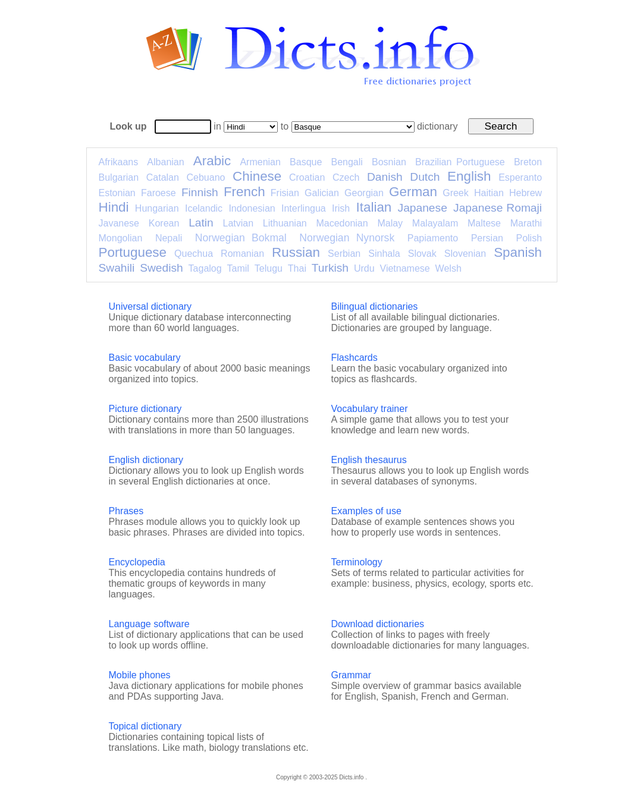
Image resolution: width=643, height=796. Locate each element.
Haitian (489, 193)
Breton (528, 162)
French (244, 191)
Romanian (242, 253)
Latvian (238, 223)
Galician (322, 193)
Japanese (422, 208)
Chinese (257, 176)
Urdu (364, 268)
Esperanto (520, 177)
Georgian (364, 193)
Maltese (484, 223)
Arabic (212, 160)
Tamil (238, 268)
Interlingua (303, 208)
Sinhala (384, 253)
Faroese (158, 193)
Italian (374, 207)
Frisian (285, 193)
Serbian (344, 253)
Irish (341, 208)
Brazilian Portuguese (460, 162)
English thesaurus (369, 460)
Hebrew (525, 193)
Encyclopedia (137, 562)
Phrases (126, 511)
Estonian (117, 193)
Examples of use (366, 511)
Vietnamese (405, 268)
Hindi (114, 207)
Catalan (162, 177)
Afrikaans (119, 162)
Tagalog (205, 268)
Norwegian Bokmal (241, 238)
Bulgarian (119, 177)
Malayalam (435, 223)
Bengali (346, 162)
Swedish (161, 268)
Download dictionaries (378, 624)
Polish (529, 238)
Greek (456, 193)
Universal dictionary (150, 306)
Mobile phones (140, 675)
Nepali (168, 238)
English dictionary (146, 460)
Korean (164, 223)
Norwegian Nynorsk (346, 238)
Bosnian (389, 162)
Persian (487, 238)
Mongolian (121, 238)
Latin (201, 222)
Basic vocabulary (145, 358)
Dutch (425, 177)
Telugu (269, 268)
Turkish (330, 268)
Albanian (165, 162)
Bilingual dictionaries (374, 306)
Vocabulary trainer (369, 409)
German (413, 191)
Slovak (422, 253)
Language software (149, 624)
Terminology (356, 562)
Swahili (117, 268)
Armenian (260, 162)
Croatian (307, 177)
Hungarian (157, 208)
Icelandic (203, 208)
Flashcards (354, 358)
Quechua (193, 253)
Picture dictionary (145, 409)
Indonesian (251, 208)
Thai (297, 268)
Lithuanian (285, 223)
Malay (390, 223)
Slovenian (465, 253)
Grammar (351, 675)
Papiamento (432, 238)
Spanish (518, 252)
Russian (296, 252)
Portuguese (133, 252)
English (469, 176)
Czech (346, 177)
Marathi (526, 223)
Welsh (448, 268)
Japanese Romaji (497, 208)
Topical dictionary (145, 726)
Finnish (199, 192)
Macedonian (342, 223)
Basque (306, 162)
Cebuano (206, 177)
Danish (385, 177)
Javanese (119, 223)
